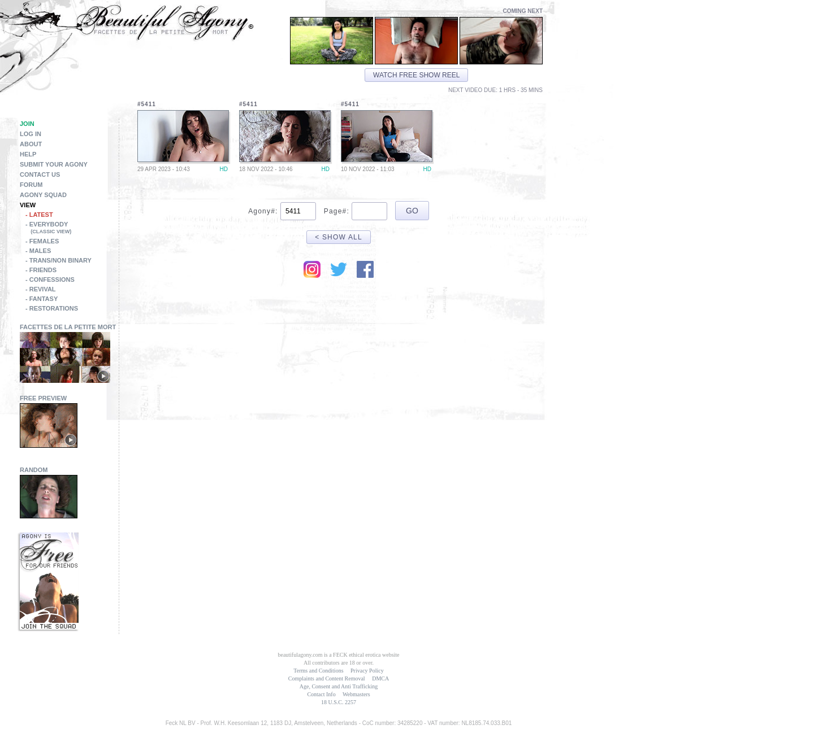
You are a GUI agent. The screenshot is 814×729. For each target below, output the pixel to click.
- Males (38, 250)
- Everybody (72, 229)
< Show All (338, 237)
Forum (31, 184)
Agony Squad (43, 194)
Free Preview (43, 398)
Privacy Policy (367, 670)
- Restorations (51, 308)
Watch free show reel (416, 75)
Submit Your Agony (54, 164)
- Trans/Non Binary (58, 260)
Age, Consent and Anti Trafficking (339, 686)
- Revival (40, 289)
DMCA (380, 678)
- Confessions (50, 279)
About (31, 144)
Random (34, 469)
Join (27, 123)
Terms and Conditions (318, 670)
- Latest (39, 214)
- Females (42, 241)
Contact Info (321, 694)
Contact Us (40, 174)
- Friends (41, 270)
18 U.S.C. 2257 (338, 702)
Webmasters (356, 694)
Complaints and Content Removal (326, 678)
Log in (30, 133)
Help (28, 154)
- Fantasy (41, 298)
